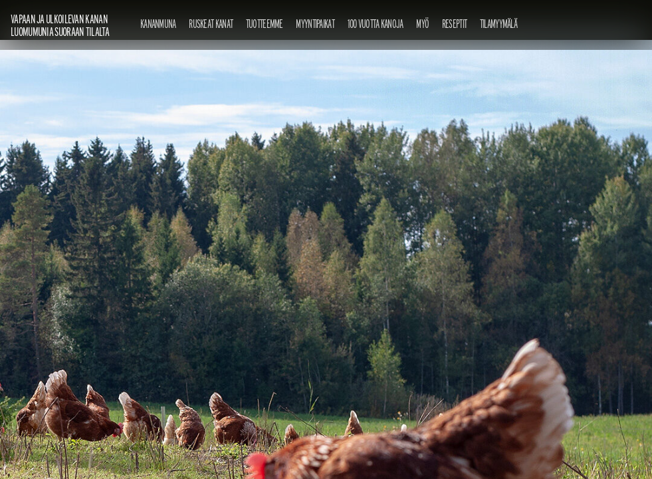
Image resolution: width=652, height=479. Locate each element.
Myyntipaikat (315, 24)
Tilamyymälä (498, 24)
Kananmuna (158, 24)
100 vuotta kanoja (375, 24)
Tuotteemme (264, 24)
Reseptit (454, 24)
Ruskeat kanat (211, 24)
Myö (422, 24)
